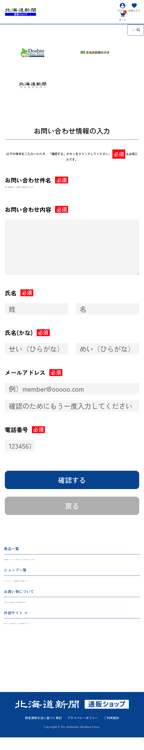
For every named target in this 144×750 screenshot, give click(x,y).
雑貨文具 (62, 564)
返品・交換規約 (39, 611)
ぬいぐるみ (82, 564)
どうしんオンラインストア (23, 588)
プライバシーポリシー (82, 730)
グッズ (117, 564)
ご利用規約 (111, 730)
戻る (72, 509)
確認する (72, 483)
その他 (131, 564)
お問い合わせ (88, 611)
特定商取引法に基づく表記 (43, 730)
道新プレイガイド (17, 635)
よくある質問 (65, 611)
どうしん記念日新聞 (79, 635)
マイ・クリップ (109, 635)
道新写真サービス (47, 635)
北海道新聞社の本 (60, 588)
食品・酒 (100, 564)
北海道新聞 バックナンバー (24, 564)
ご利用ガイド (13, 611)
